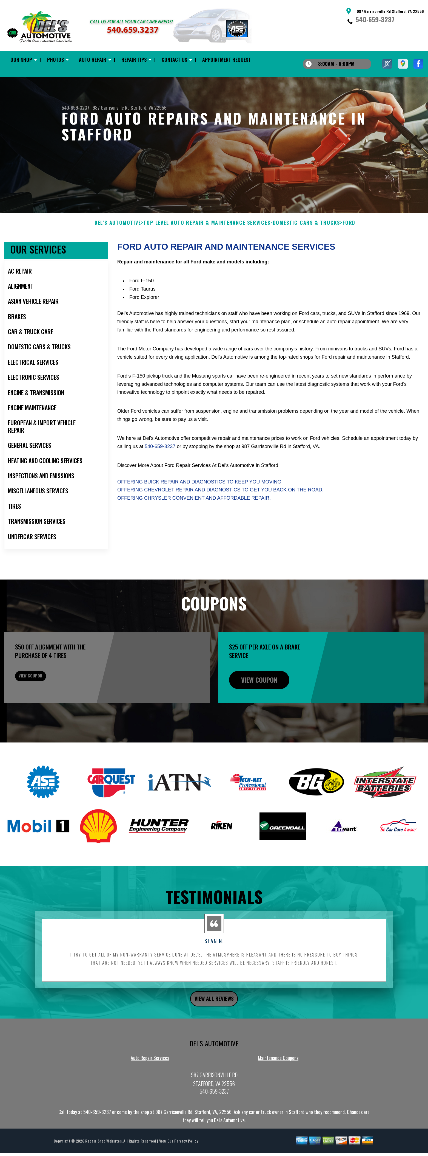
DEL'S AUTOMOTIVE (118, 249)
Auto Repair (92, 59)
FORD (349, 249)
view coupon (45, 706)
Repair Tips (134, 59)
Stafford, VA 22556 (149, 107)
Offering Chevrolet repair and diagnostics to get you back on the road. (220, 516)
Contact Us (174, 59)
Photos (55, 59)
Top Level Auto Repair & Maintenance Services (206, 249)
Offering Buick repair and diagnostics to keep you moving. (200, 508)
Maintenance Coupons (278, 1087)
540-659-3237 (375, 19)
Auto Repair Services (150, 1087)
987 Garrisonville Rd (111, 107)
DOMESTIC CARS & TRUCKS (306, 249)
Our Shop (21, 59)
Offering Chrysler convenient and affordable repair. (194, 525)
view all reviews (214, 1027)
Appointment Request (226, 59)
